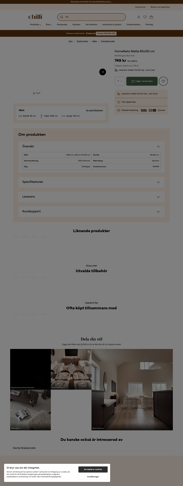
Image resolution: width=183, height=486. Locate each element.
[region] (57, 473)
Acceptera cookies (93, 469)
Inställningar (93, 477)
